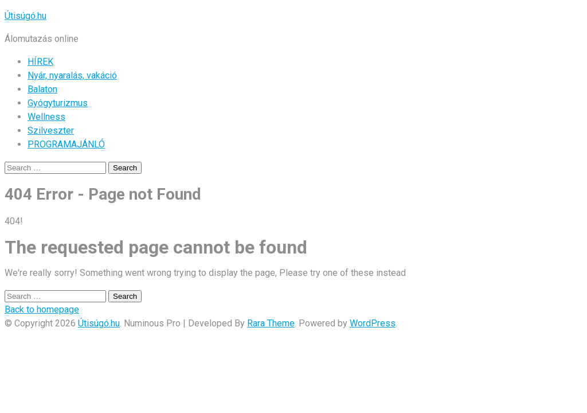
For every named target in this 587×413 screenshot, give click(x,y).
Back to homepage (42, 309)
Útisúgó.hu (25, 15)
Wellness (46, 116)
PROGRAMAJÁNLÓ (66, 144)
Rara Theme (271, 323)
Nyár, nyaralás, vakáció (72, 75)
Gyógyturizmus (58, 103)
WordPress (373, 323)
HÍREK (40, 61)
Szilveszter (51, 130)
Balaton (42, 89)
